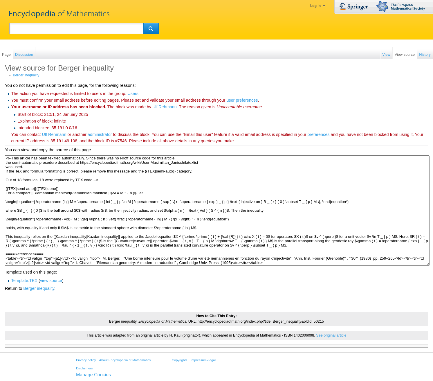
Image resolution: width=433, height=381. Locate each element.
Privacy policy (86, 360)
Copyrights (179, 360)
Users (132, 93)
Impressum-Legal (203, 360)
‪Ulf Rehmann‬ (164, 107)
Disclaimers (84, 368)
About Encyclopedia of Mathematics (125, 360)
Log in (315, 6)
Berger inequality (26, 75)
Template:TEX (24, 280)
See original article (331, 335)
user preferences (242, 100)
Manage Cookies (93, 374)
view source (51, 280)
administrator (100, 134)
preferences (318, 134)
